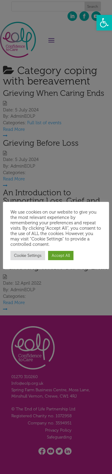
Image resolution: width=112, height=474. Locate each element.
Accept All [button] (61, 255)
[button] (104, 22)
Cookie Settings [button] (28, 255)
